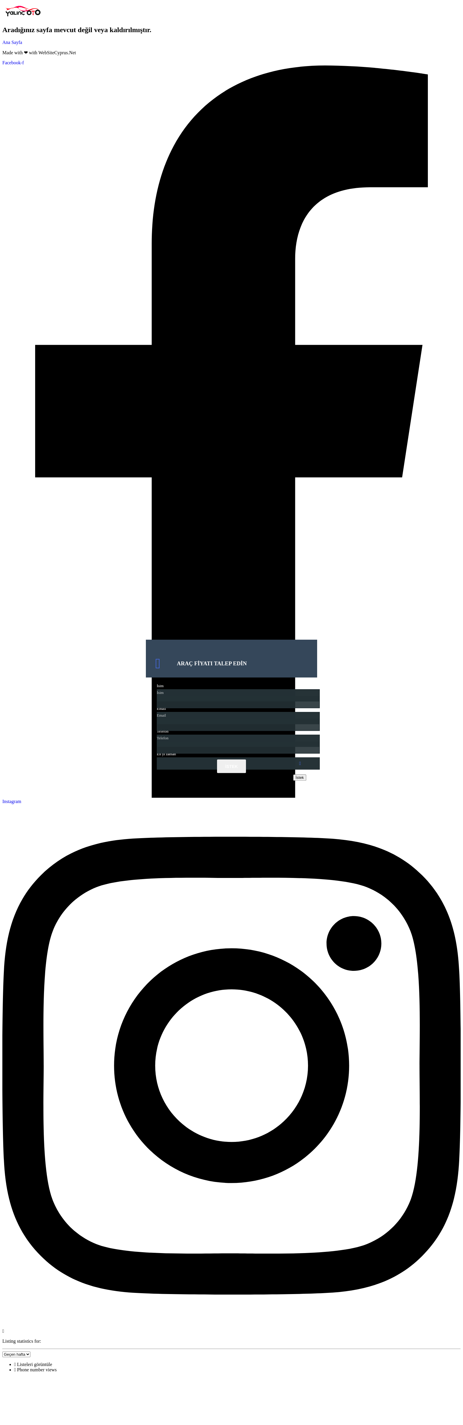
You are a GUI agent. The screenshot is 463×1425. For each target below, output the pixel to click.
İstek (231, 766)
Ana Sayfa (12, 42)
